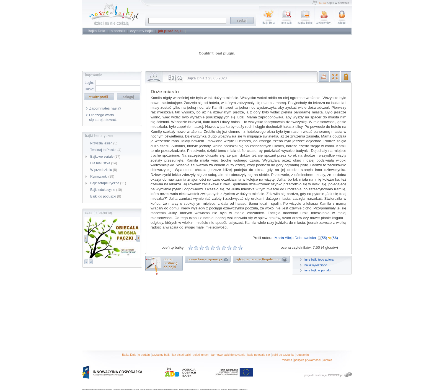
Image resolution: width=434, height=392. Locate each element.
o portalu (144, 354)
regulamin (302, 354)
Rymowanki (102, 176)
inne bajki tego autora (319, 259)
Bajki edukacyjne (106, 190)
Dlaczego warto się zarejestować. (103, 117)
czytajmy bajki (161, 354)
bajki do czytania (283, 354)
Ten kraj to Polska (106, 150)
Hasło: (89, 89)
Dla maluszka (103, 163)
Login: (89, 83)
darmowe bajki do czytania (228, 354)
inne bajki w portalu (317, 270)
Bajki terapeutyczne (108, 183)
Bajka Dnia (129, 354)
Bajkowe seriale (105, 157)
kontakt (327, 360)
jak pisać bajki (181, 354)
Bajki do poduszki (105, 196)
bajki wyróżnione (315, 265)
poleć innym (200, 354)
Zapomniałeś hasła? (105, 108)
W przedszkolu (103, 170)
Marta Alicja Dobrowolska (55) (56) (306, 238)
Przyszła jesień (103, 143)
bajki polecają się (258, 354)
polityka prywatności (307, 360)
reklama (286, 360)
